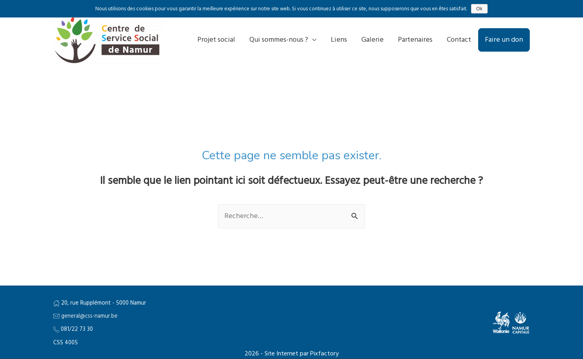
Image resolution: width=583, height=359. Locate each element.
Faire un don (504, 40)
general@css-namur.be (89, 316)
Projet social (216, 40)
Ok (479, 9)
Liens (339, 40)
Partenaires (415, 40)
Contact (459, 40)
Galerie (372, 40)
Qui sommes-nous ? (278, 40)
